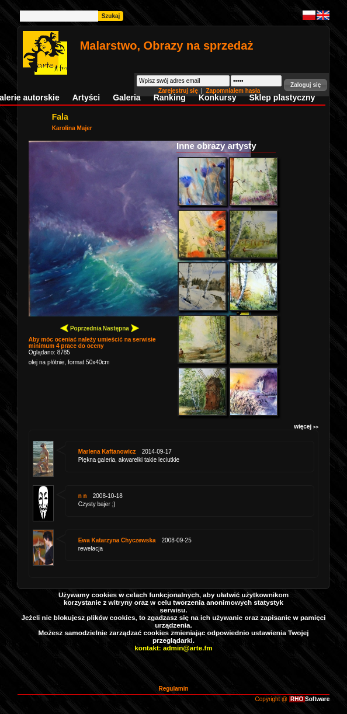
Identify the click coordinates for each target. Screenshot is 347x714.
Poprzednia (81, 328)
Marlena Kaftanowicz (107, 451)
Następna (121, 328)
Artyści (86, 97)
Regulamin (173, 688)
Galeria (126, 97)
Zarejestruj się (179, 91)
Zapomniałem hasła (233, 91)
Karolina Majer (72, 128)
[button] (305, 85)
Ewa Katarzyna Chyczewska (117, 540)
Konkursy (218, 97)
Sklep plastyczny (282, 97)
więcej (306, 426)
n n (82, 496)
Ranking (170, 97)
